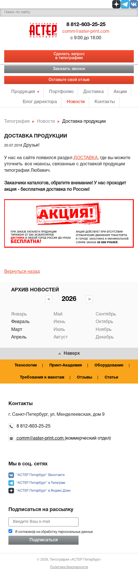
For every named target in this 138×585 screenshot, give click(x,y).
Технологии (26, 365)
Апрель (18, 337)
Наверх (69, 354)
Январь (19, 314)
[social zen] (116, 4)
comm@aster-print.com (85, 32)
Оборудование (109, 365)
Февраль (20, 322)
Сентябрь (106, 314)
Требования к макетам (42, 377)
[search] (69, 12)
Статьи (111, 377)
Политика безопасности (69, 567)
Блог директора (40, 102)
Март (16, 330)
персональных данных (75, 531)
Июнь (59, 322)
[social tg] (125, 4)
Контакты (105, 102)
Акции (120, 92)
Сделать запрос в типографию (69, 56)
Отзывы (84, 377)
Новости (76, 102)
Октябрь (104, 322)
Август (61, 337)
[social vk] (134, 4)
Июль (59, 330)
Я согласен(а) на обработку (54, 531)
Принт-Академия (65, 365)
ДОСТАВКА (85, 158)
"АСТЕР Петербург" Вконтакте (36, 475)
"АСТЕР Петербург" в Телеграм (36, 482)
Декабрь (105, 337)
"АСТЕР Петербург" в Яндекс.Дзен (39, 490)
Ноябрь (103, 330)
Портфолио (61, 92)
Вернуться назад (22, 272)
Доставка (93, 92)
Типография (17, 122)
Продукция (23, 92)
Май (58, 314)
